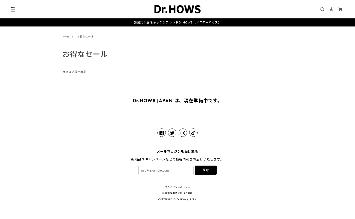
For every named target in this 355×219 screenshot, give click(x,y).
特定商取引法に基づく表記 (177, 193)
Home (66, 37)
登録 (206, 170)
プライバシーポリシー (177, 187)
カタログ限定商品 (74, 72)
